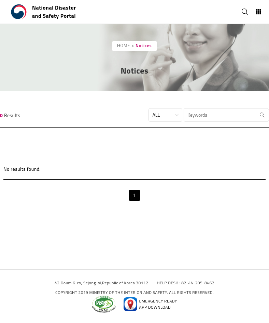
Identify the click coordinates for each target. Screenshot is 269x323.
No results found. (22, 168)
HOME (123, 45)
